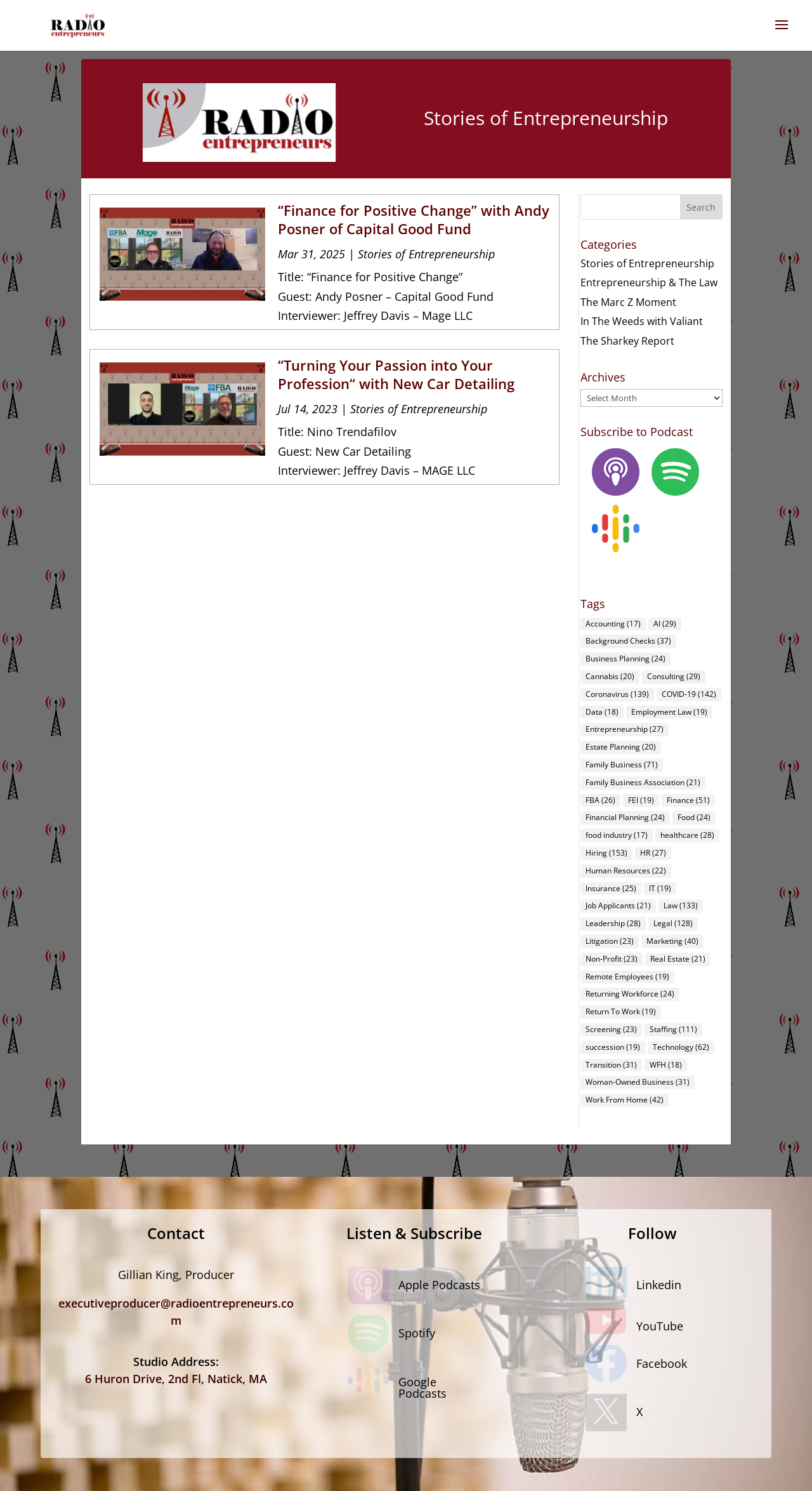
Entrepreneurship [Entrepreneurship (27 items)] (625, 729)
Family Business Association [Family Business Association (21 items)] (643, 782)
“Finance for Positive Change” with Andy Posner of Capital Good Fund (413, 219)
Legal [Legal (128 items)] (673, 923)
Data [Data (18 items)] (602, 711)
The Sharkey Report (627, 341)
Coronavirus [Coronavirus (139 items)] (617, 694)
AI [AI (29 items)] (664, 623)
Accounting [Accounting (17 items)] (613, 623)
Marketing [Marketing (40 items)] (672, 941)
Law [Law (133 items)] (681, 905)
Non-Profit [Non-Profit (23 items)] (612, 958)
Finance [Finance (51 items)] (688, 800)
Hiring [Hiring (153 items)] (606, 852)
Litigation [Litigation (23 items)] (610, 941)
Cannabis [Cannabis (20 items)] (610, 676)
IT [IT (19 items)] (660, 888)
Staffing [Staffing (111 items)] (673, 1029)
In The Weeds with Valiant (641, 321)
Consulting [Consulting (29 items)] (673, 676)
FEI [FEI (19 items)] (641, 800)
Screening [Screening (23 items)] (611, 1029)
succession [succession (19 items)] (613, 1047)
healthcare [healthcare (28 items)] (687, 835)
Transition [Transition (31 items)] (611, 1064)
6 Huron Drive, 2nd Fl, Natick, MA (176, 1378)
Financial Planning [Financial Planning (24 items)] (625, 817)
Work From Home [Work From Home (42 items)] (625, 1099)
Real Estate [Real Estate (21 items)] (677, 958)
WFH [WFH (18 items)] (666, 1064)
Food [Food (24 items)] (694, 817)
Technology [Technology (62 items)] (681, 1047)
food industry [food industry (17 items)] (617, 835)
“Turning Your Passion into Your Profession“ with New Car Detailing (396, 374)
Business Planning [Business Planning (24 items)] (625, 658)
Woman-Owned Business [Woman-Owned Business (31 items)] (638, 1082)
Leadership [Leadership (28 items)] (613, 923)
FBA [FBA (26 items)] (600, 800)
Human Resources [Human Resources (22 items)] (626, 870)
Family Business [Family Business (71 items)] (622, 764)
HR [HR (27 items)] (653, 852)
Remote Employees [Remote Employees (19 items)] (627, 976)
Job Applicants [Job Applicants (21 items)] (618, 905)
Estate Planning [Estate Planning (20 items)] (621, 746)
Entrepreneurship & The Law (648, 282)
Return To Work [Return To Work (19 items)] (621, 1011)
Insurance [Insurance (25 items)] (611, 888)
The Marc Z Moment (628, 302)
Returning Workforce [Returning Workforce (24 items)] (630, 993)
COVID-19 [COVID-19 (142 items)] (689, 694)
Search (701, 207)
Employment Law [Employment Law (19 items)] (669, 711)
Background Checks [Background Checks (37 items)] (628, 640)
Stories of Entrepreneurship (426, 254)
